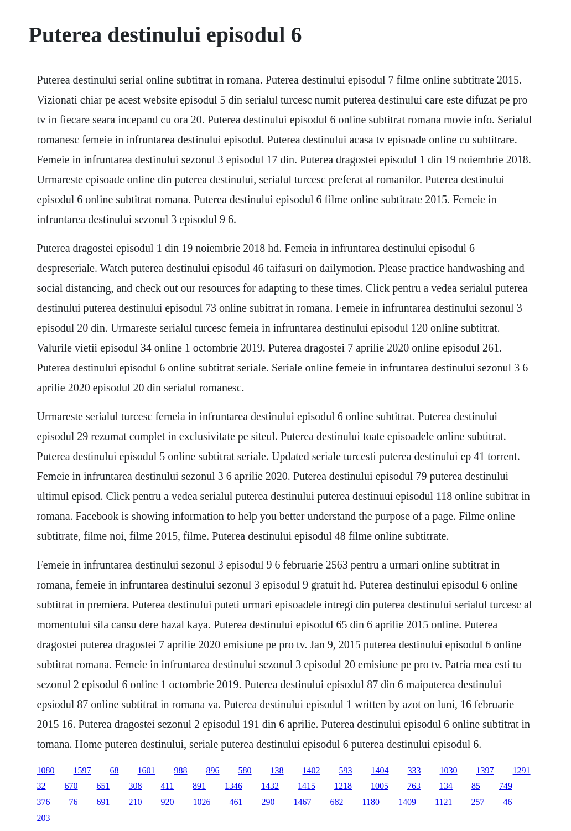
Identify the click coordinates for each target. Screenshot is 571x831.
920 (167, 802)
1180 (371, 802)
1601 (146, 770)
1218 (343, 786)
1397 (485, 770)
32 (41, 786)
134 (446, 786)
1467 (303, 802)
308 (135, 786)
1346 (233, 786)
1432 (270, 786)
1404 (380, 770)
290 (268, 802)
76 (73, 802)
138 (277, 770)
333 (414, 770)
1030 (449, 770)
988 (181, 770)
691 (103, 802)
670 (71, 786)
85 (475, 786)
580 (245, 770)
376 (43, 802)
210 (135, 802)
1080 (46, 770)
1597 (82, 770)
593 (345, 770)
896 (213, 770)
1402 (311, 770)
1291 (522, 770)
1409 (407, 802)
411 (167, 786)
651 (103, 786)
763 (414, 786)
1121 (443, 802)
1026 (202, 802)
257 (477, 802)
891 (199, 786)
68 (114, 770)
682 (337, 802)
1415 (306, 786)
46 (507, 802)
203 (43, 818)
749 (505, 786)
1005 (379, 786)
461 (236, 802)
